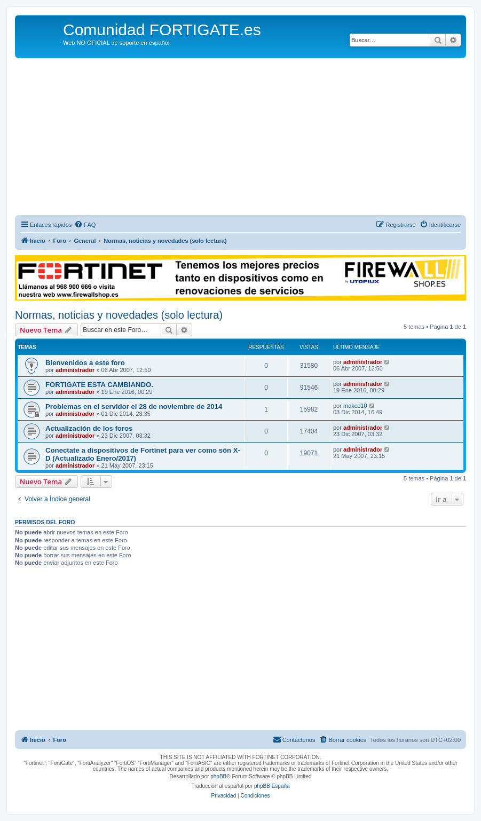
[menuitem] (85, 224)
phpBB (218, 776)
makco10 (355, 405)
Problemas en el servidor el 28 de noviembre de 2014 (133, 406)
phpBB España (272, 786)
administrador (75, 370)
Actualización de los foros (88, 428)
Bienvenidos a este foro (85, 363)
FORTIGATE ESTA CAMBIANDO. (99, 385)
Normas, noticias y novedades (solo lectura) (119, 315)
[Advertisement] (240, 138)
